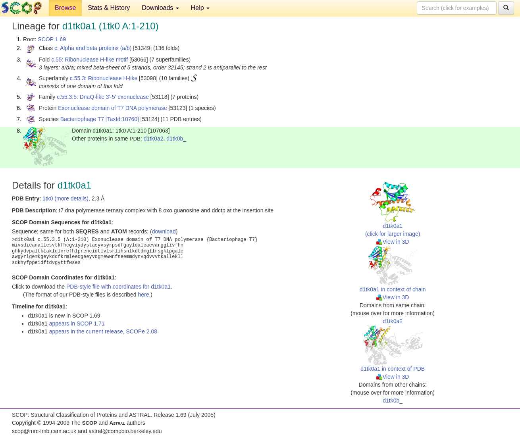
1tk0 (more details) (65, 198)
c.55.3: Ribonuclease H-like (103, 78)
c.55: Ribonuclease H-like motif (89, 59)
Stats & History (109, 7)
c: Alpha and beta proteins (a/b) (93, 48)
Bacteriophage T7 (82, 119)
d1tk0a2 (154, 138)
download (164, 231)
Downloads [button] (160, 7)
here (143, 294)
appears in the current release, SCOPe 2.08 (103, 331)
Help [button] (200, 7)
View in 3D (392, 242)
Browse (65, 7)
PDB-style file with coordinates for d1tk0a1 (118, 286)
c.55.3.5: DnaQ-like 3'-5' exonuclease (103, 97)
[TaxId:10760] (122, 119)
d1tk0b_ (176, 138)
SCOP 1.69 (52, 39)
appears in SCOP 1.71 (77, 323)
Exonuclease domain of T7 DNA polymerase (112, 108)
